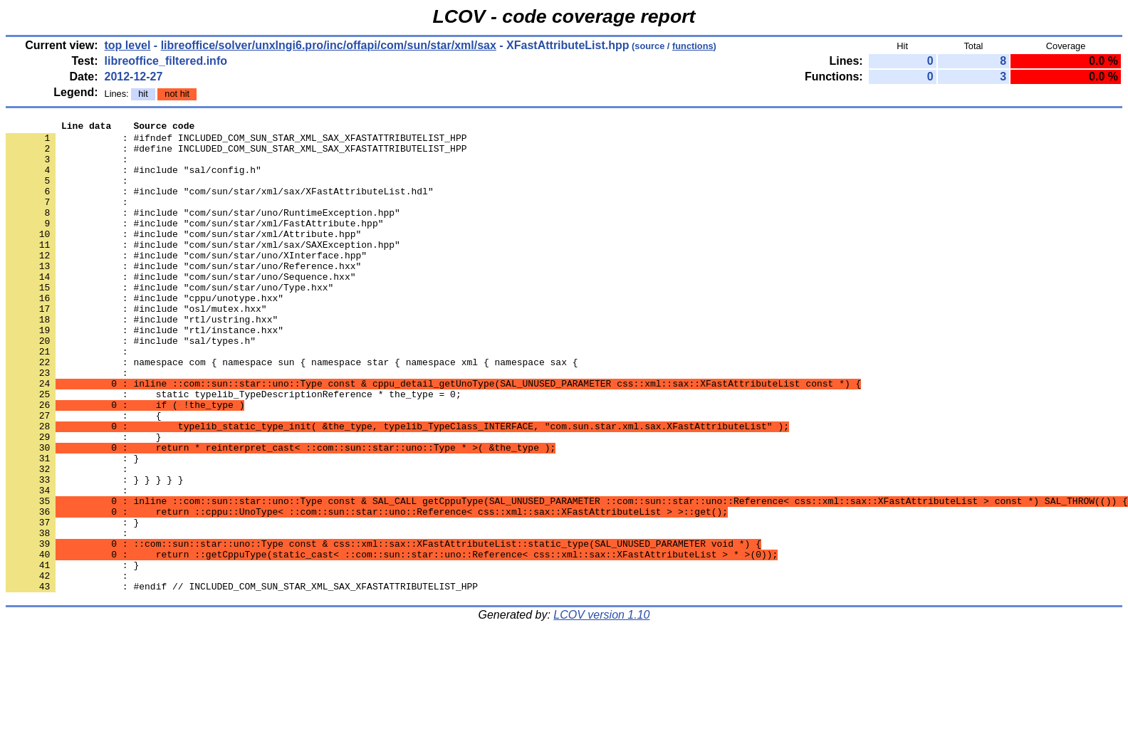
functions (693, 46)
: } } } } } (95, 551)
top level (128, 45)
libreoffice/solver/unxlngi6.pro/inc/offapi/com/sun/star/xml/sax (328, 45)
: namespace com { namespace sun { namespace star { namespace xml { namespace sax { (292, 410)
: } (72, 603)
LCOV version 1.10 (601, 709)
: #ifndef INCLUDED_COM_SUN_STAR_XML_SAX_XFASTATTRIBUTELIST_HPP (236, 141)
